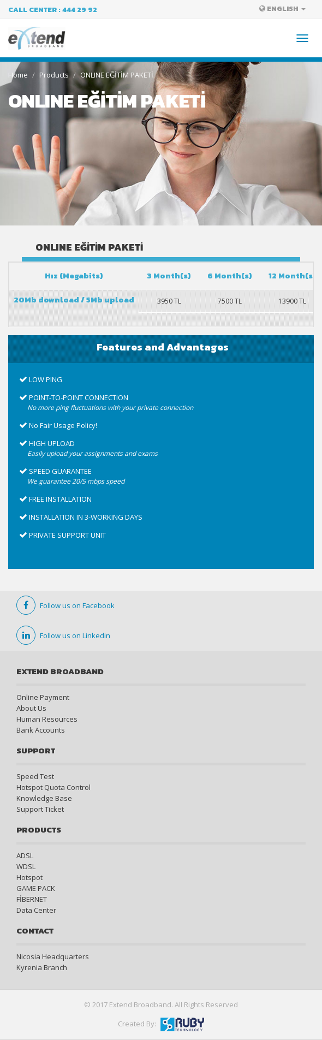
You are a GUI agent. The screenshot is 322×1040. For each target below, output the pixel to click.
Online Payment (42, 697)
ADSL (24, 855)
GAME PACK (35, 888)
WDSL (25, 866)
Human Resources (46, 719)
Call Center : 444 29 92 (52, 9)
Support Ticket (40, 809)
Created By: (161, 1024)
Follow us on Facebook (65, 605)
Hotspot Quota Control (53, 787)
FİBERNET (31, 899)
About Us (31, 708)
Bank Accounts (40, 730)
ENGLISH (282, 8)
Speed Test (35, 776)
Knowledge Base (44, 798)
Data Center (36, 910)
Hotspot (29, 877)
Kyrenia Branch (41, 967)
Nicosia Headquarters (52, 956)
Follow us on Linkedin (63, 635)
